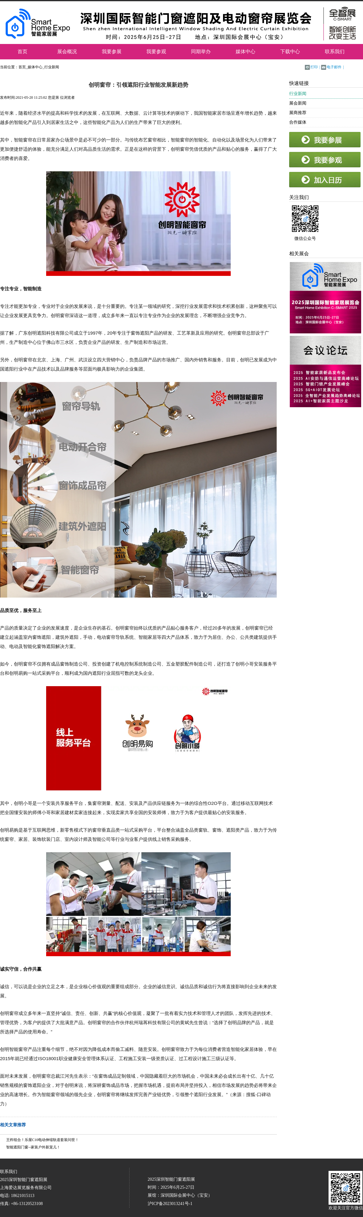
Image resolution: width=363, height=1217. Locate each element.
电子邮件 (334, 67)
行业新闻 (51, 67)
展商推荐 (297, 112)
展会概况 (67, 51)
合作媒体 (297, 122)
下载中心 (290, 51)
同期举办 (201, 51)
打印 (314, 67)
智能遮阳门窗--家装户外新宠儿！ (33, 1147)
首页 (22, 51)
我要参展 (112, 51)
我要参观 (156, 51)
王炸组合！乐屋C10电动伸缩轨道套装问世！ (42, 1140)
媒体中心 (245, 51)
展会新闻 (297, 103)
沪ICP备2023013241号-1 (170, 1203)
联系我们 (335, 51)
